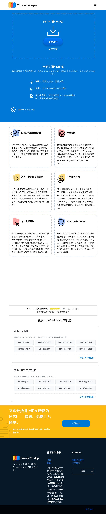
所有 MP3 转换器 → (88, 397)
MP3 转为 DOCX (86, 382)
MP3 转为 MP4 (44, 382)
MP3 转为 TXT (23, 382)
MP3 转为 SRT (65, 382)
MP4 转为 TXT (24, 349)
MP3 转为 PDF (24, 388)
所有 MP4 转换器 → (88, 358)
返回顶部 (89, 509)
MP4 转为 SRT (44, 349)
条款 (49, 460)
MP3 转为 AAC (65, 388)
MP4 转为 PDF (65, 349)
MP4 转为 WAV (44, 342)
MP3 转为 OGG (86, 388)
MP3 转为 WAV (44, 388)
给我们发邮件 (78, 460)
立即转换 (76, 423)
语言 (83, 471)
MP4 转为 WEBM (65, 342)
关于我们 (76, 463)
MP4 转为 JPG (86, 342)
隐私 (49, 463)
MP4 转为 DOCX (86, 349)
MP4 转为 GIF (23, 342)
